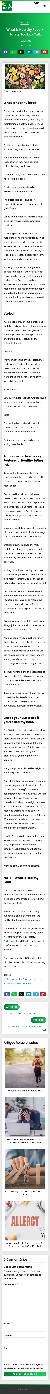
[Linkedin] (29, 52)
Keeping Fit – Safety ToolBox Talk (25, 1090)
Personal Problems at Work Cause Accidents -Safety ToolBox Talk (25, 1141)
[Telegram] (36, 52)
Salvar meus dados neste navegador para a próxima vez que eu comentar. (24, 1366)
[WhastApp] (13, 52)
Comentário (11, 1284)
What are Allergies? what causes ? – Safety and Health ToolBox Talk (25, 1245)
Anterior (12, 1007)
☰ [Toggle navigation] (44, 6)
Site (6, 1348)
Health (24, 22)
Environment (10, 941)
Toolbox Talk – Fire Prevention (19, 1013)
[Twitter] (21, 52)
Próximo (38, 1020)
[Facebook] (5, 52)
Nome (8, 1323)
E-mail (8, 1335)
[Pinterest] (44, 52)
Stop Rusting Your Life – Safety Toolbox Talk (26, 1028)
